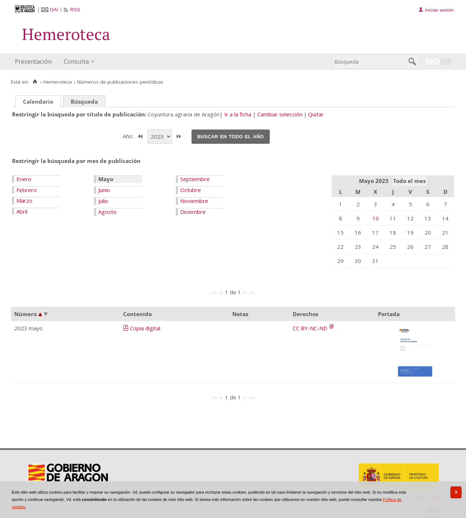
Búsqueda (84, 101)
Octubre (190, 190)
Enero (23, 179)
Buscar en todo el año (230, 136)
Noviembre (194, 200)
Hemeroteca (57, 82)
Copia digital (145, 328)
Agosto (107, 211)
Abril (21, 211)
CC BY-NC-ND (311, 328)
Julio (103, 200)
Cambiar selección (279, 114)
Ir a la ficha (237, 114)
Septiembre (195, 179)
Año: (129, 135)
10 (375, 218)
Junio (104, 190)
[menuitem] (35, 61)
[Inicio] (35, 81)
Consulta (76, 61)
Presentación (33, 61)
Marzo (24, 200)
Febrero (26, 190)
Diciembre (193, 211)
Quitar (316, 114)
